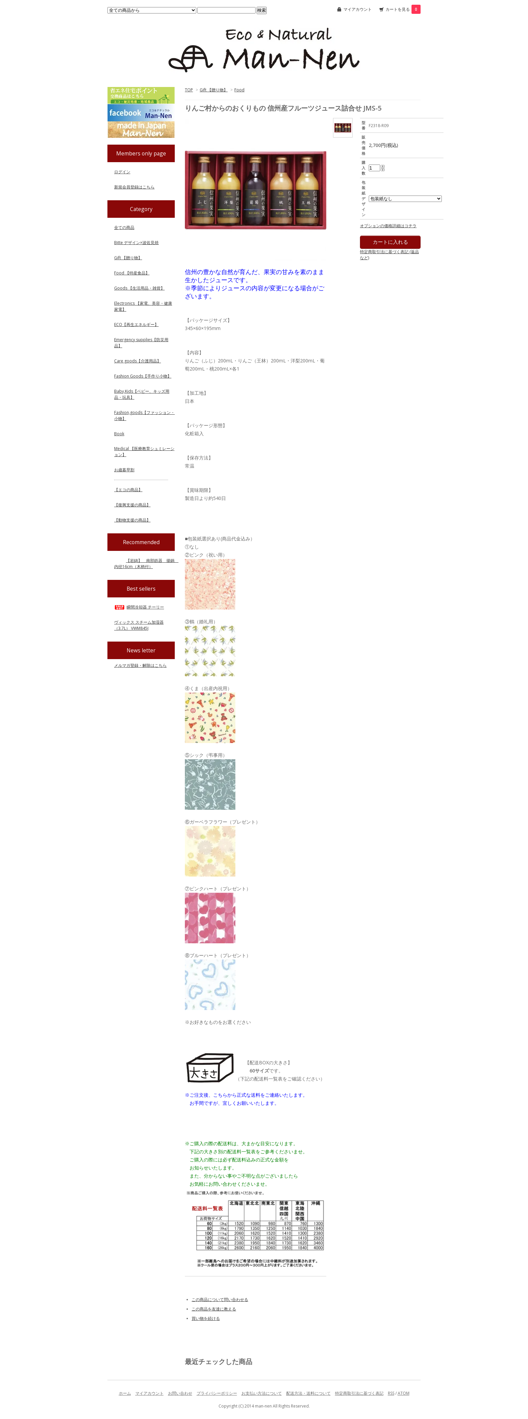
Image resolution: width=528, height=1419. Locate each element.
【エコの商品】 (128, 490)
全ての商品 (124, 227)
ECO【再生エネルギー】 (136, 324)
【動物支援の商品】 (132, 520)
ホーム (125, 1393)
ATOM (403, 1393)
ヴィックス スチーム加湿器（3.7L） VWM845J (139, 625)
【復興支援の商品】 (132, 505)
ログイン (122, 172)
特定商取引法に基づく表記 (359, 1393)
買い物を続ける (206, 1318)
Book (119, 434)
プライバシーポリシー (217, 1393)
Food (239, 90)
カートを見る (403, 9)
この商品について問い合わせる (220, 1299)
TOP (189, 90)
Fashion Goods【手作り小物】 (142, 376)
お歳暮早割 (124, 470)
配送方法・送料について (308, 1393)
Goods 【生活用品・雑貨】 (139, 288)
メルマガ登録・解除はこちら (140, 665)
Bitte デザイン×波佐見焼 (136, 242)
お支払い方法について (261, 1393)
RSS (391, 1393)
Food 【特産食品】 (132, 273)
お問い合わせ (180, 1393)
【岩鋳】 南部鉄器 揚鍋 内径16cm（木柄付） (146, 563)
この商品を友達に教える (214, 1309)
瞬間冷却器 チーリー (139, 607)
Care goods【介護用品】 (137, 361)
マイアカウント (357, 9)
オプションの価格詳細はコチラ (388, 226)
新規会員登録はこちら (134, 187)
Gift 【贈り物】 (214, 90)
